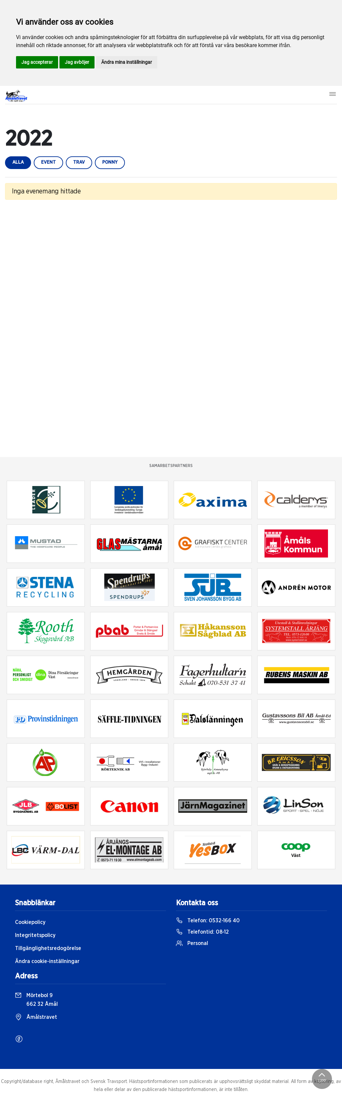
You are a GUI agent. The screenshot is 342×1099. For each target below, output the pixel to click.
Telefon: (208, 920)
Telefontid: (202, 932)
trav (79, 162)
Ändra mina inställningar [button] (126, 62)
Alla (18, 162)
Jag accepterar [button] (37, 62)
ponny (110, 162)
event (48, 162)
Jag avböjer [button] (77, 62)
